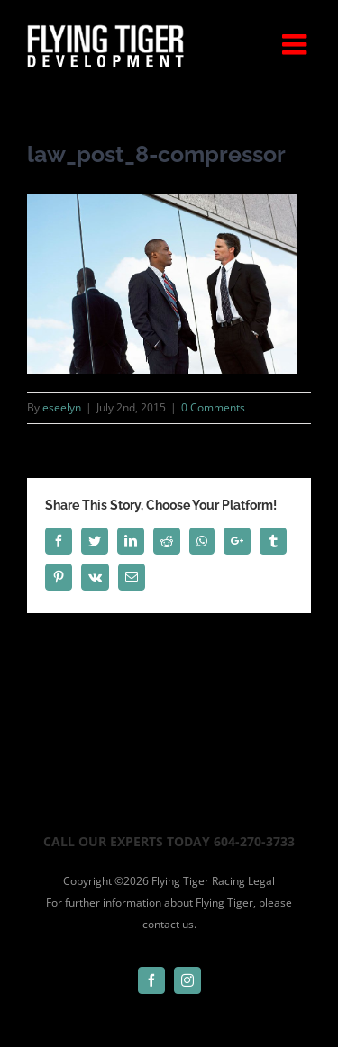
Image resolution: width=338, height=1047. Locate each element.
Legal (261, 881)
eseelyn (61, 407)
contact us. (169, 924)
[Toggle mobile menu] (296, 44)
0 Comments (213, 407)
